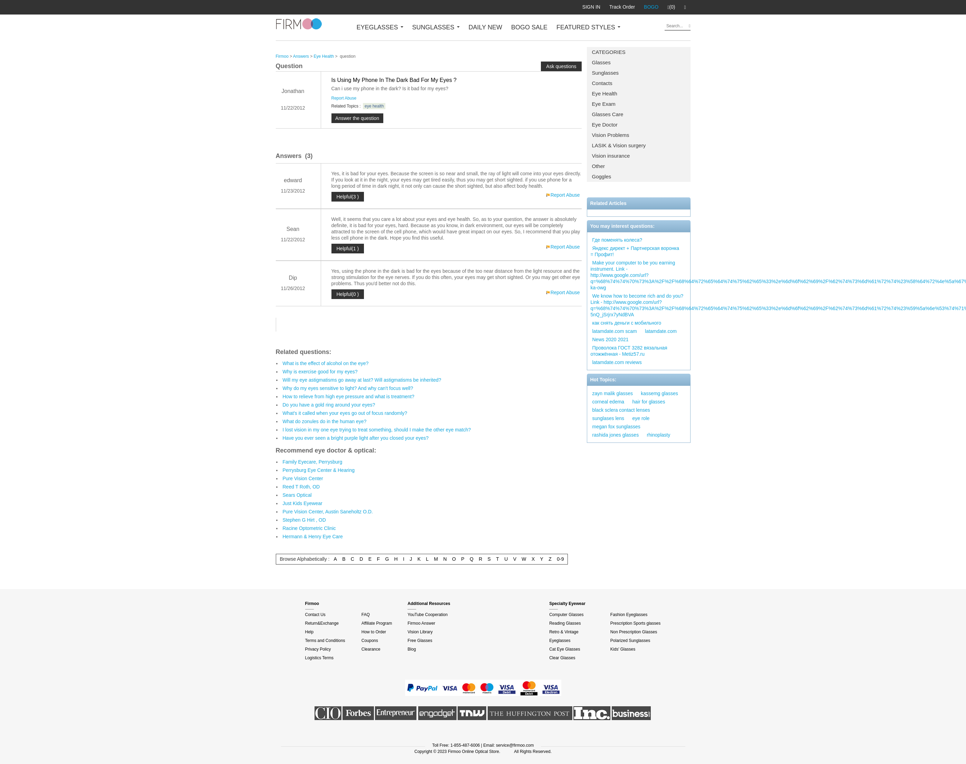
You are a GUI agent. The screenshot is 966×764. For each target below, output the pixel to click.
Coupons (370, 640)
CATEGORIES (609, 52)
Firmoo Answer (421, 623)
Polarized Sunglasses (630, 640)
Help (309, 632)
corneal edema (608, 401)
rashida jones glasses (615, 435)
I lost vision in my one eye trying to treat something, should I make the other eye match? (377, 429)
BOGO (651, 7)
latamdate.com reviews (617, 362)
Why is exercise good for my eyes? (320, 371)
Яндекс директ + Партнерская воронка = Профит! (635, 251)
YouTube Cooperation (427, 614)
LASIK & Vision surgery (619, 145)
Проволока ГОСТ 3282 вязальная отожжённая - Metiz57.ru (629, 351)
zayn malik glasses (612, 393)
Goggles (601, 176)
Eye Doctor (605, 125)
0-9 (560, 559)
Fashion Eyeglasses (628, 614)
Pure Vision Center (303, 478)
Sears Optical (297, 495)
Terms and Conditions (325, 640)
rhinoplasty (658, 435)
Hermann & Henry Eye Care (313, 536)
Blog (411, 649)
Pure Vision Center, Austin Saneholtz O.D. (328, 511)
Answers (301, 56)
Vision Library (419, 632)
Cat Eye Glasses (564, 649)
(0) (671, 7)
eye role (640, 418)
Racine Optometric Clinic (309, 528)
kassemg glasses (659, 393)
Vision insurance (611, 156)
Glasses (601, 62)
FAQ (366, 614)
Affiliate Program (377, 623)
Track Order (622, 7)
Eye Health (604, 93)
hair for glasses (648, 401)
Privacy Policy (318, 649)
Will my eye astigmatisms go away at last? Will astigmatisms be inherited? (362, 380)
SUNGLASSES (436, 27)
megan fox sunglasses (616, 426)
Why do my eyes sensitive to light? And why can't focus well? (348, 388)
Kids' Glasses (622, 649)
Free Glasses (419, 640)
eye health (374, 106)
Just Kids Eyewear (302, 503)
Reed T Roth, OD (301, 487)
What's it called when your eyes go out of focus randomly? (345, 413)
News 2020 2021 (610, 339)
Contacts (602, 83)
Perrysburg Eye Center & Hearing (319, 470)
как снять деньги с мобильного (627, 323)
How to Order (374, 632)
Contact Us (315, 614)
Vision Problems (610, 135)
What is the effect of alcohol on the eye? (326, 363)
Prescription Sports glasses (635, 623)
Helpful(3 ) (348, 196)
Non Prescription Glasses (633, 632)
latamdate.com (661, 331)
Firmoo (282, 56)
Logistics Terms (319, 657)
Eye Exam (604, 104)
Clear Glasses (562, 657)
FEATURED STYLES (588, 27)
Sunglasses (605, 73)
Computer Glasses (566, 614)
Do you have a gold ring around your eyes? (329, 405)
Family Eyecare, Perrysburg (313, 462)
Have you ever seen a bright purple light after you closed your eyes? (356, 438)
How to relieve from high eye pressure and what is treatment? (348, 396)
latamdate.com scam (614, 331)
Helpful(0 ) (348, 294)
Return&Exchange (322, 623)
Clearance (371, 649)
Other (598, 166)
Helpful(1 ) (348, 248)
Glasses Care (607, 114)
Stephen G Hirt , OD (304, 520)
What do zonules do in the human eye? (325, 421)
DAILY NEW (485, 27)
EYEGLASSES (380, 27)
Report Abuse (344, 98)
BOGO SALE (529, 27)
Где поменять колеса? (617, 240)
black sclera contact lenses (621, 410)
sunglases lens (608, 418)
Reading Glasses (565, 623)
